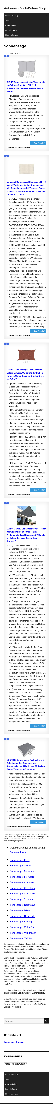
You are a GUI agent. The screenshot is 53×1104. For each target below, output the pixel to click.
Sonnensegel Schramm (22, 899)
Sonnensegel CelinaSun (22, 927)
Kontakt (20, 1042)
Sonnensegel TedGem (21, 938)
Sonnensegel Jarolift (21, 865)
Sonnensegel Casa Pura (22, 888)
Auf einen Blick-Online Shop (25, 8)
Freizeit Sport (26, 30)
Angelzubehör (26, 25)
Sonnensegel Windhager (23, 932)
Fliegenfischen (26, 35)
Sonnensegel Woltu (20, 910)
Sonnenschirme (18, 852)
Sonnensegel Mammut (22, 871)
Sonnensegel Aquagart (22, 882)
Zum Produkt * (39, 143)
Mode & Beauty (26, 15)
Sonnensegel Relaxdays (22, 904)
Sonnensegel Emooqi (21, 921)
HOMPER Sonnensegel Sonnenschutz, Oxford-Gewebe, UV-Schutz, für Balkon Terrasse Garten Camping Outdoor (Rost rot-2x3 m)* (25, 374)
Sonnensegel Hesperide (22, 916)
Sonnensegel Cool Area (22, 893)
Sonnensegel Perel (19, 860)
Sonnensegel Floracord (22, 876)
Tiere (26, 20)
